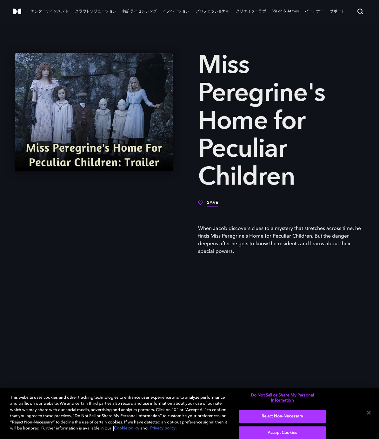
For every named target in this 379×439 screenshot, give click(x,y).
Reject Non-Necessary (282, 416)
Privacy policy (163, 428)
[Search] (360, 11)
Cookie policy (126, 428)
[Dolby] (17, 12)
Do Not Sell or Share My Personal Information (282, 398)
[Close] (369, 413)
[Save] (208, 204)
